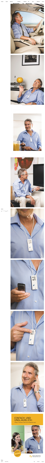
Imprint (2, 461)
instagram (43, 461)
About (33, 1)
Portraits (2, 1)
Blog (34, 461)
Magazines (11, 1)
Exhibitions (25, 1)
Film (28, 1)
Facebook (38, 461)
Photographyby (22, 3)
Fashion (7, 1)
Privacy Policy (6, 461)
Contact (43, 1)
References (38, 1)
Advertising (18, 1)
